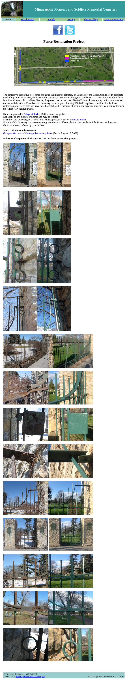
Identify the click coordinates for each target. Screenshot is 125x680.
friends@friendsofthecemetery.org (30, 676)
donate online (79, 119)
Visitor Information (113, 19)
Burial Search (27, 19)
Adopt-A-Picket (32, 114)
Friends (51, 19)
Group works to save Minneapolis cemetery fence (27, 133)
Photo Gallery (91, 19)
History (71, 19)
